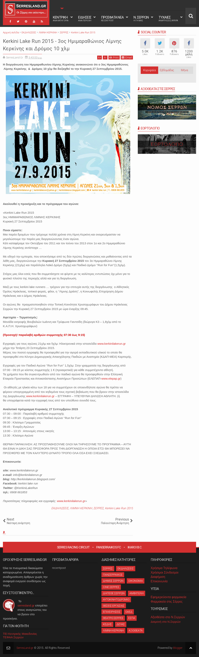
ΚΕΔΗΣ (107, 624)
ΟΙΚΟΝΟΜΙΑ (135, 580)
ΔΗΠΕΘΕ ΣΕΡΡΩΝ (114, 593)
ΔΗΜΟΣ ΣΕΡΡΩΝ (113, 580)
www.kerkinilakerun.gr (111, 343)
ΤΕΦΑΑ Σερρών (13, 637)
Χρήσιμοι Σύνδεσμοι (164, 572)
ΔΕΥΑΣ (121, 624)
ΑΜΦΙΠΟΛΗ (136, 593)
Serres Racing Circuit (73, 547)
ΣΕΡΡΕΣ (98, 508)
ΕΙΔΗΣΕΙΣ (84, 18)
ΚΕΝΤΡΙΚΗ (60, 18)
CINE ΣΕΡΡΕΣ (111, 587)
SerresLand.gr (25, 648)
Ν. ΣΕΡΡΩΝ (141, 18)
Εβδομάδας (167, 70)
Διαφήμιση (158, 576)
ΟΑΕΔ (128, 611)
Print (114, 57)
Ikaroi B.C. (134, 547)
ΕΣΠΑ (131, 618)
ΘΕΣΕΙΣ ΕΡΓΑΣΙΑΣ (113, 605)
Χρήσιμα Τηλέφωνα (164, 568)
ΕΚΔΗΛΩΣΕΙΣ (59, 508)
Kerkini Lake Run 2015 (119, 508)
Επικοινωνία (159, 581)
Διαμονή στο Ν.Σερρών (166, 621)
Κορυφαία (149, 70)
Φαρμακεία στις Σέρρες (166, 601)
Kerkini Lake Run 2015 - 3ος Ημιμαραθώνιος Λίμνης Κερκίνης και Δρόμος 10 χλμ (63, 44)
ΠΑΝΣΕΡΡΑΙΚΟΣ (113, 574)
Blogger (177, 648)
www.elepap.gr (110, 378)
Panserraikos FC (108, 547)
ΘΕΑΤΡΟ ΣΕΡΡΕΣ (113, 618)
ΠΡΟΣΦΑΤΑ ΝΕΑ (112, 18)
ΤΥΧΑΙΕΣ (168, 18)
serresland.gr (26, 605)
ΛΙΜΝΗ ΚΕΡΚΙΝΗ (81, 508)
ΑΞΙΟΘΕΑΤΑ (136, 630)
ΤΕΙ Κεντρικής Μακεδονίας (20, 633)
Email (127, 57)
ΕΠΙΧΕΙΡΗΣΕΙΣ (111, 611)
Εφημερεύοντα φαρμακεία (168, 597)
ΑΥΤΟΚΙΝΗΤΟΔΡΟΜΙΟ (116, 599)
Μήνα (184, 70)
